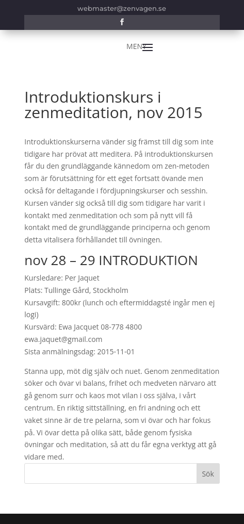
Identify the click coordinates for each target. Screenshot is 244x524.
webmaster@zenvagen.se (121, 8)
